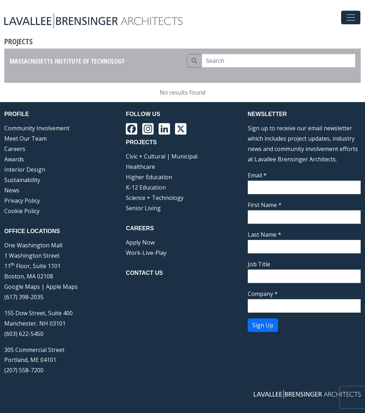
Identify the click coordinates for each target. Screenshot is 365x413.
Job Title (259, 264)
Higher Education (149, 177)
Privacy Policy (22, 201)
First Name (265, 205)
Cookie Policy (22, 211)
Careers (14, 149)
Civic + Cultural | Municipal (161, 156)
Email (257, 175)
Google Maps (22, 287)
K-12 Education (146, 187)
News (11, 190)
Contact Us (144, 273)
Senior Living (143, 208)
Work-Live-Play (146, 253)
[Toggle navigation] (351, 17)
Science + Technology (155, 198)
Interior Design (24, 169)
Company (263, 294)
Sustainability (22, 180)
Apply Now (140, 242)
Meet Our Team (25, 138)
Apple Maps (62, 287)
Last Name (264, 234)
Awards (14, 159)
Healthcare (140, 167)
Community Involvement (37, 128)
